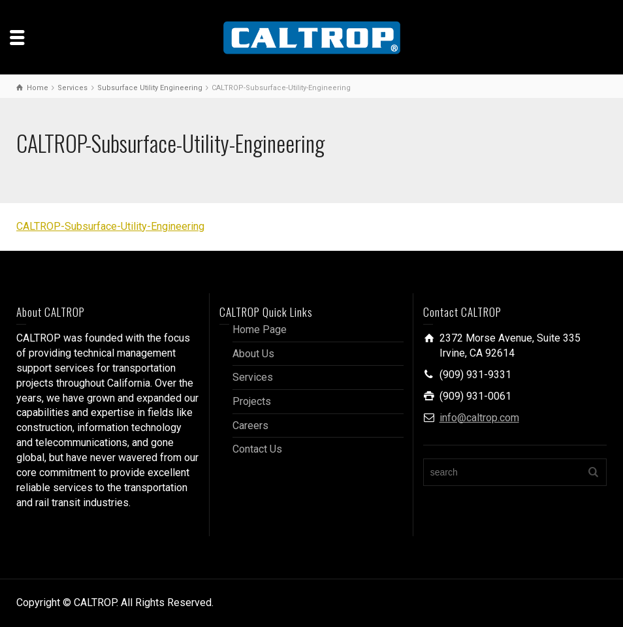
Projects (251, 401)
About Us (253, 353)
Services (252, 377)
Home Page (259, 329)
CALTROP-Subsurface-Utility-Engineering (110, 226)
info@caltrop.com (479, 417)
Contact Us (257, 449)
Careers (250, 425)
